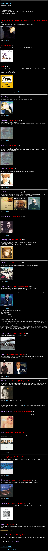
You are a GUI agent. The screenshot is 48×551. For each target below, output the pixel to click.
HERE (7, 40)
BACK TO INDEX (6, 547)
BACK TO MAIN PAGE (8, 549)
